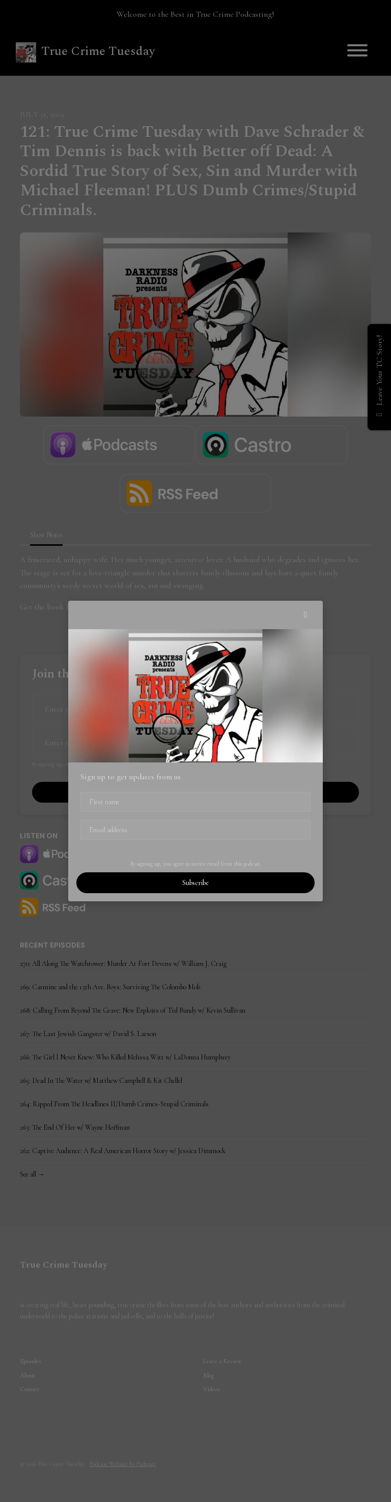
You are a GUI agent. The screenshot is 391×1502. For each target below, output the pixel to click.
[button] (305, 615)
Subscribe (195, 882)
